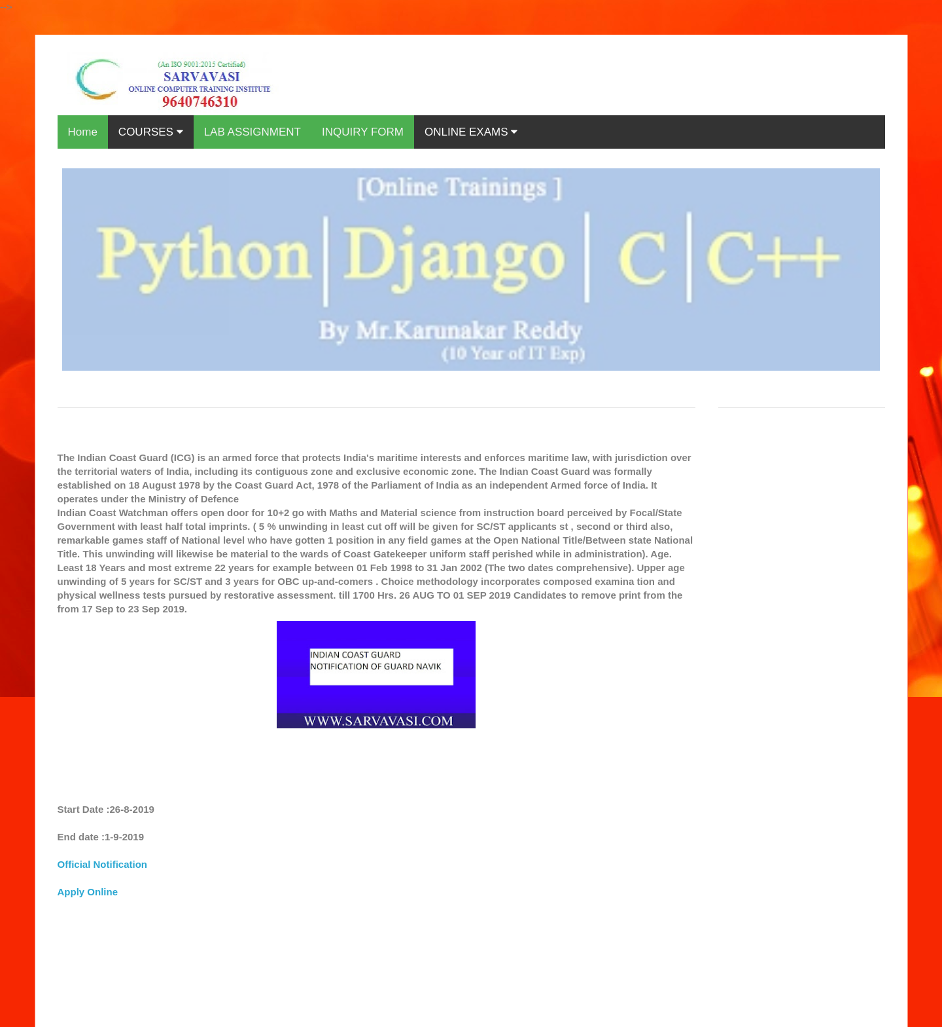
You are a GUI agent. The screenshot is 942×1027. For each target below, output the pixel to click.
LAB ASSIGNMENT (252, 132)
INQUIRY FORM (363, 132)
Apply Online (88, 891)
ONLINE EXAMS (471, 132)
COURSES (150, 132)
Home (82, 132)
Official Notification (103, 864)
